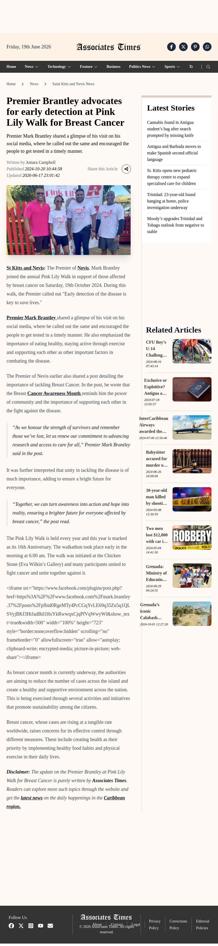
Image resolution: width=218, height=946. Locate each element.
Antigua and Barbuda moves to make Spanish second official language (174, 155)
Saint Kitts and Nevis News (73, 86)
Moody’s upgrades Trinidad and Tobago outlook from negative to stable (175, 227)
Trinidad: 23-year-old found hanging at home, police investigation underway (171, 203)
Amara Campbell (40, 164)
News (34, 86)
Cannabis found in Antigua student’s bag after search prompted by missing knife (170, 131)
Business (113, 69)
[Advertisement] (109, 16)
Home (11, 69)
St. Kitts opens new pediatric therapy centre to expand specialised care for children (172, 179)
